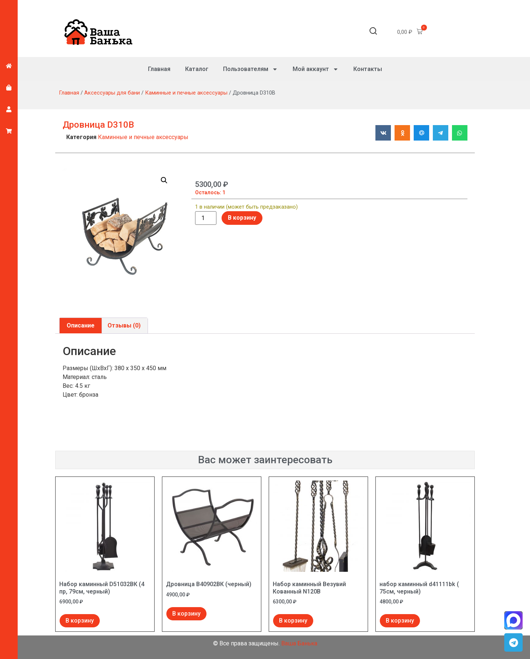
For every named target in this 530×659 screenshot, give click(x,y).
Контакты (367, 68)
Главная (159, 68)
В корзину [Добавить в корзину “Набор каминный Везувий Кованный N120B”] (293, 620)
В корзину (242, 217)
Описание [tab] (81, 325)
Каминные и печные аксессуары (186, 92)
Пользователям (250, 69)
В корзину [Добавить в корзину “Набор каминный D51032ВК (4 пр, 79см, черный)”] (80, 620)
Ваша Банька (299, 643)
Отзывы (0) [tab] (124, 325)
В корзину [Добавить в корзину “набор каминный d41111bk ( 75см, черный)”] (400, 620)
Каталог (196, 68)
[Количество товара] (205, 218)
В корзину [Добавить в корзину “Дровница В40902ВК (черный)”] (186, 613)
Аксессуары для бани (112, 92)
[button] (373, 32)
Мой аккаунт (316, 69)
